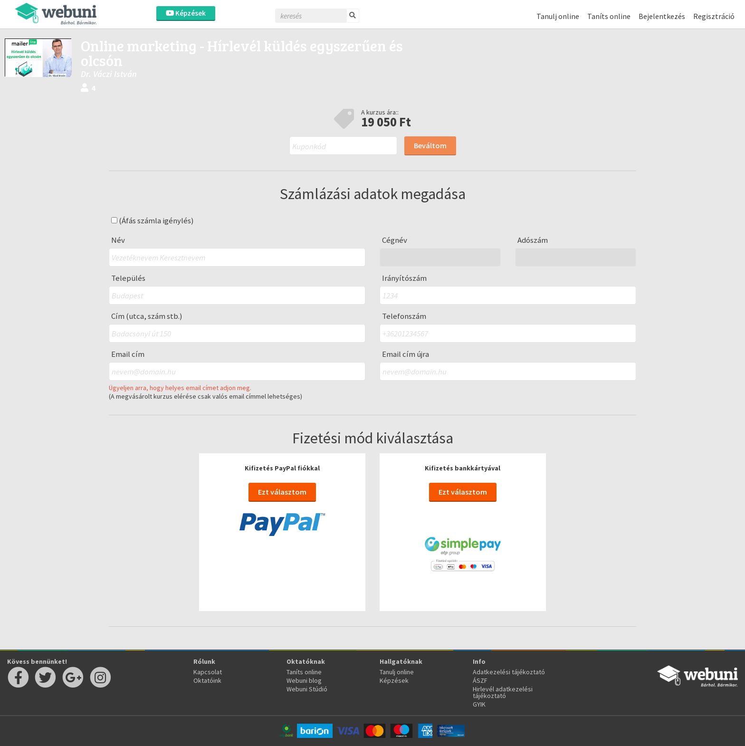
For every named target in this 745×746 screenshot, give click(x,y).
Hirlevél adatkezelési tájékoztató (503, 692)
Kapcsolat (207, 672)
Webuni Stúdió (307, 689)
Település (128, 278)
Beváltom (430, 145)
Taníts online (608, 16)
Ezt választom (282, 492)
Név (118, 240)
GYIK (479, 704)
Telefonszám (404, 316)
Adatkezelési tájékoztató (509, 672)
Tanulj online (557, 16)
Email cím (127, 354)
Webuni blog (304, 680)
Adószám (532, 240)
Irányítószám (404, 278)
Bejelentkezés (662, 16)
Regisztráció (714, 16)
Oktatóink (207, 680)
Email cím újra (405, 354)
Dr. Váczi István (109, 73)
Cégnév (394, 240)
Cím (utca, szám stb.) (146, 316)
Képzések (186, 13)
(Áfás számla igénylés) (152, 221)
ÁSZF (480, 680)
